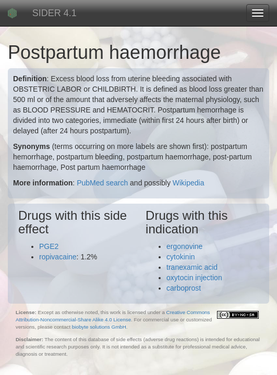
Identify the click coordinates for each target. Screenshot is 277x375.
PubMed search (102, 183)
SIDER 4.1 (54, 13)
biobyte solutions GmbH (99, 327)
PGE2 (48, 246)
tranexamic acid (192, 267)
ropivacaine (58, 257)
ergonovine (184, 246)
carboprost (183, 288)
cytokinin (180, 257)
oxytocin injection (194, 277)
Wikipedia (188, 183)
